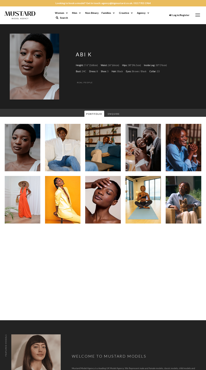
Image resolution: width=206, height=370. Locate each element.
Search (62, 17)
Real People (85, 82)
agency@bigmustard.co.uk (116, 3)
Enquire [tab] (114, 114)
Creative (124, 12)
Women (59, 12)
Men (74, 12)
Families (106, 12)
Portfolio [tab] (94, 114)
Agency (141, 12)
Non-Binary (92, 12)
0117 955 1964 (142, 3)
